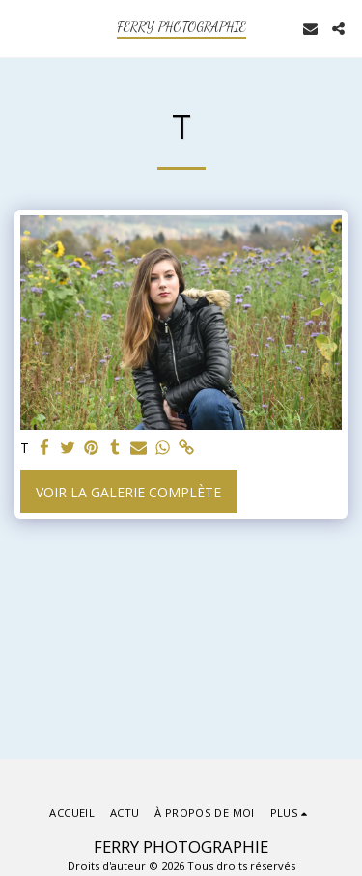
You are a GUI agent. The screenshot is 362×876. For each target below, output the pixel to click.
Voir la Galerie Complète (128, 492)
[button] (21, 27)
